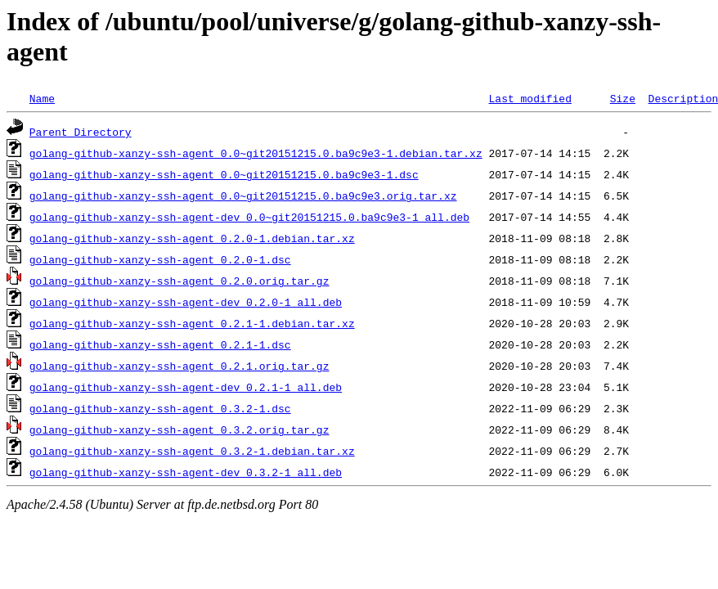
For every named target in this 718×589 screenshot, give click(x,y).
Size (622, 98)
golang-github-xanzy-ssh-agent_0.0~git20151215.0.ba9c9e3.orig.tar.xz (243, 195)
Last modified (529, 98)
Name (42, 98)
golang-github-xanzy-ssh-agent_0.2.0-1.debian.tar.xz (192, 238)
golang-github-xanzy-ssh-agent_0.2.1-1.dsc (160, 344)
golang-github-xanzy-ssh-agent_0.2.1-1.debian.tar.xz (192, 323)
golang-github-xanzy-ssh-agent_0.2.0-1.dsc (160, 259)
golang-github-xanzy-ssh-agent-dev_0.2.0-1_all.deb (185, 301)
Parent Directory (80, 131)
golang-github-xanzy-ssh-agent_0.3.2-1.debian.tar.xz (192, 450)
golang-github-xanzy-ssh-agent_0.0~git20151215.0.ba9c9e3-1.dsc (224, 174)
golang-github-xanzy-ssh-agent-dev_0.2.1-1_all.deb (185, 387)
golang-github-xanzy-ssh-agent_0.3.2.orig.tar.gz (179, 429)
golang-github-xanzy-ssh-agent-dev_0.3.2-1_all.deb (185, 472)
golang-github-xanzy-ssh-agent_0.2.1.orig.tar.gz (179, 365)
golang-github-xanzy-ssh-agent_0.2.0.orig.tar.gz (179, 280)
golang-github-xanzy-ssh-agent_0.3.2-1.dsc (160, 408)
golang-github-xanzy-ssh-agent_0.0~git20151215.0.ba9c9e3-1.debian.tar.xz (255, 153)
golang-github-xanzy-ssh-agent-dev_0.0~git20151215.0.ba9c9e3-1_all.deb (249, 216)
